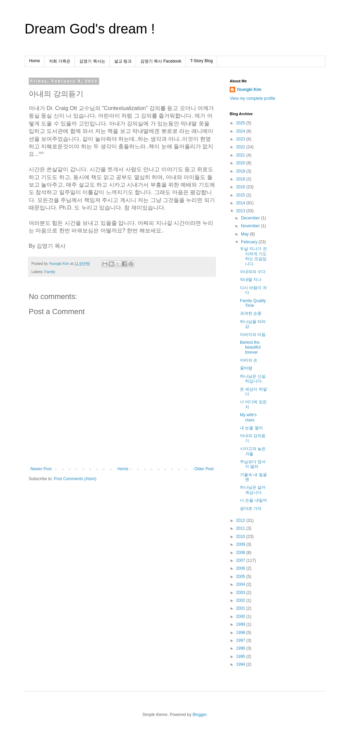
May (245, 234)
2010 (241, 536)
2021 (241, 155)
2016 (241, 187)
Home (34, 60)
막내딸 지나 (250, 279)
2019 (241, 171)
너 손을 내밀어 (253, 500)
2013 (241, 210)
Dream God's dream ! (90, 28)
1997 (241, 640)
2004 (241, 584)
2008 (241, 552)
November (251, 226)
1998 (241, 632)
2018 (241, 179)
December (251, 218)
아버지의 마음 (253, 334)
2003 (241, 592)
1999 (241, 624)
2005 (241, 576)
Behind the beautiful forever (250, 347)
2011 (241, 528)
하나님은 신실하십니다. (253, 378)
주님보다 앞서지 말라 (253, 464)
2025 (241, 123)
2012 (241, 520)
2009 (241, 544)
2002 (241, 600)
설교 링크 (123, 61)
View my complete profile (252, 98)
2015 (241, 195)
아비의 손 (248, 360)
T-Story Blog (201, 60)
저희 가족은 (59, 61)
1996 (241, 648)
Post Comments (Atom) (75, 478)
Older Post (204, 468)
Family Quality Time (253, 303)
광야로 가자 (250, 508)
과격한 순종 (250, 313)
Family (49, 272)
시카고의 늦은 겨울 (253, 451)
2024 (241, 131)
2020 (241, 163)
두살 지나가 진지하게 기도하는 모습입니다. (253, 256)
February (249, 242)
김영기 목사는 (92, 61)
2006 (241, 568)
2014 (241, 203)
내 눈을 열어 (251, 427)
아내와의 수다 (253, 271)
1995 (241, 656)
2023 (241, 139)
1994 (241, 664)
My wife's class (248, 417)
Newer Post (41, 468)
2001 (241, 608)
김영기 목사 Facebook (160, 61)
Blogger (199, 714)
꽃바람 (246, 368)
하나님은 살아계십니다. (253, 490)
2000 (241, 616)
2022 (241, 147)
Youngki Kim (249, 89)
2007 (241, 560)
